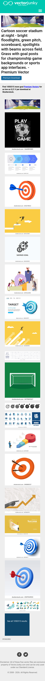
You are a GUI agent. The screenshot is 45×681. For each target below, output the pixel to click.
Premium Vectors (31, 87)
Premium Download (11, 78)
